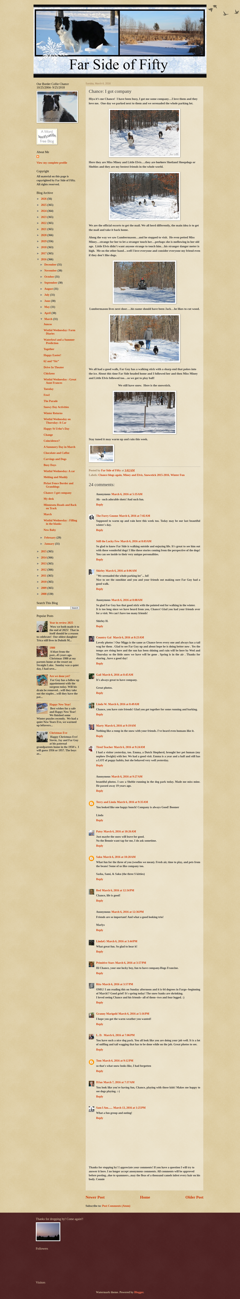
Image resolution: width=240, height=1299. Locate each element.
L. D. (99, 1035)
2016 (44, 259)
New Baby (50, 529)
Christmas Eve (58, 732)
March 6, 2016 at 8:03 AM (136, 541)
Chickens (49, 373)
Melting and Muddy (56, 477)
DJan (99, 1082)
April (48, 313)
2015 (44, 551)
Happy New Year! (60, 704)
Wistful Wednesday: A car (59, 471)
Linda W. (101, 704)
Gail (98, 674)
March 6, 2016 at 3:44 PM (121, 941)
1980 (52, 647)
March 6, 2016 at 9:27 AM (126, 776)
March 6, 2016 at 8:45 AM (117, 674)
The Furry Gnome (107, 515)
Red (98, 890)
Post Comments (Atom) (116, 1205)
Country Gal (104, 637)
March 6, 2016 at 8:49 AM (123, 704)
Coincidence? (52, 440)
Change (48, 434)
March (48, 319)
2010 (44, 581)
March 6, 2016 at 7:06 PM (119, 1035)
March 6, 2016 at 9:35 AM (132, 802)
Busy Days (50, 465)
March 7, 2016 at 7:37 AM (119, 1082)
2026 (44, 198)
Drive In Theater (54, 367)
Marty (100, 725)
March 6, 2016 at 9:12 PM (117, 1060)
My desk (49, 498)
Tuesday (49, 389)
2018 (44, 247)
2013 (44, 563)
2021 (44, 229)
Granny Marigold (106, 1013)
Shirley (100, 570)
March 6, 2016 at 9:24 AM (129, 747)
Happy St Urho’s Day (56, 428)
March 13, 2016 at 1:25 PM (129, 1107)
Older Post (194, 1197)
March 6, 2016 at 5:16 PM (133, 1013)
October (49, 276)
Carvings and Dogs (55, 459)
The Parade (51, 401)
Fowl (47, 394)
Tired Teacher (104, 747)
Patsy (99, 831)
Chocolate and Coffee (56, 452)
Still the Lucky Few (108, 541)
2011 (44, 575)
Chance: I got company (57, 492)
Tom (98, 1060)
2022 (44, 223)
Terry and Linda (106, 802)
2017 (44, 253)
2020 (44, 235)
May (47, 306)
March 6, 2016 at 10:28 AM (119, 856)
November (51, 270)
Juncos (48, 324)
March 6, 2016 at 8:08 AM (126, 600)
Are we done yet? (59, 676)
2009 (44, 587)
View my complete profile (52, 162)
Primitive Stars (105, 962)
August (49, 288)
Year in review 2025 (61, 622)
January (49, 543)
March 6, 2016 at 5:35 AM (126, 494)
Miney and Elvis (133, 475)
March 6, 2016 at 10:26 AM (120, 831)
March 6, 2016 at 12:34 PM (118, 890)
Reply (99, 504)
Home (145, 1197)
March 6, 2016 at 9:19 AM (120, 725)
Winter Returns (53, 413)
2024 (44, 210)
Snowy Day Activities (56, 407)
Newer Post (95, 1197)
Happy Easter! (52, 355)
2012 (44, 569)
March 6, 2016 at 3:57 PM (130, 962)
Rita (98, 984)
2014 (44, 557)
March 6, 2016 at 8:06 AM (121, 570)
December (50, 264)
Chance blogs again (110, 475)
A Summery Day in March (59, 446)
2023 (44, 217)
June (47, 300)
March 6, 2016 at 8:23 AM (128, 637)
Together (49, 349)
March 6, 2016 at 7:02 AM (134, 515)
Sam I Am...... (104, 1107)
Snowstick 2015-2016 (156, 475)
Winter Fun (178, 475)
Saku (99, 856)
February (50, 537)
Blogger (138, 1292)
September (51, 282)
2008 (44, 593)
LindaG (100, 941)
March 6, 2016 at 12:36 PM (127, 911)
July (47, 294)
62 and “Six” (51, 361)
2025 (44, 204)
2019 (44, 241)
